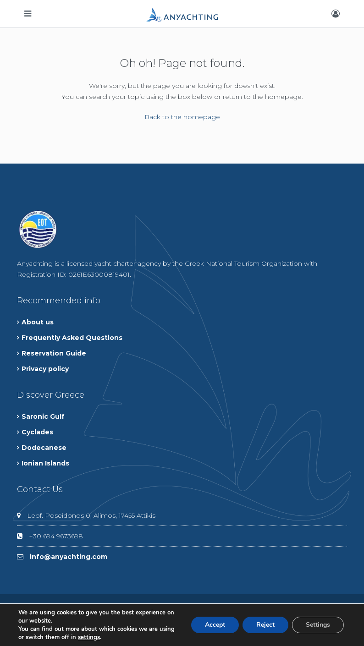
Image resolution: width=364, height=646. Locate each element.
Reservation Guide (54, 353)
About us (38, 322)
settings (89, 637)
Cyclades (37, 432)
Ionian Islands (45, 463)
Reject (265, 624)
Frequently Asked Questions (72, 338)
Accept (215, 624)
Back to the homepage (182, 117)
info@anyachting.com (68, 557)
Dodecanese (44, 447)
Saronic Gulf (43, 416)
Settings (318, 624)
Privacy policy (45, 369)
